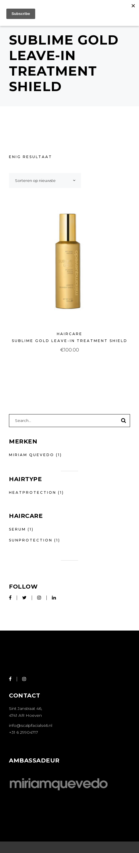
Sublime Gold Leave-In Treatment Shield (69, 341)
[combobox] (45, 180)
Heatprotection (32, 492)
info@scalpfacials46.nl (30, 725)
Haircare (69, 334)
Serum (17, 529)
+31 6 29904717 (23, 732)
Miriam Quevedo (31, 455)
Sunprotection (30, 540)
